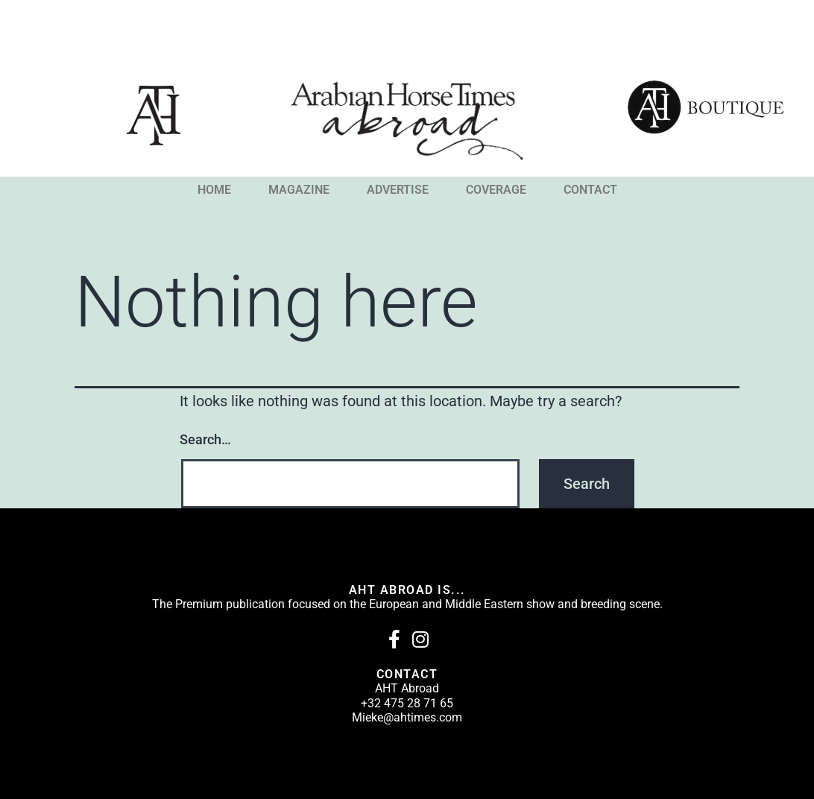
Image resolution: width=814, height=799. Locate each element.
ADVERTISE (398, 190)
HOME (214, 190)
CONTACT (590, 190)
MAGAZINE (298, 190)
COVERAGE (496, 190)
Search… (205, 439)
